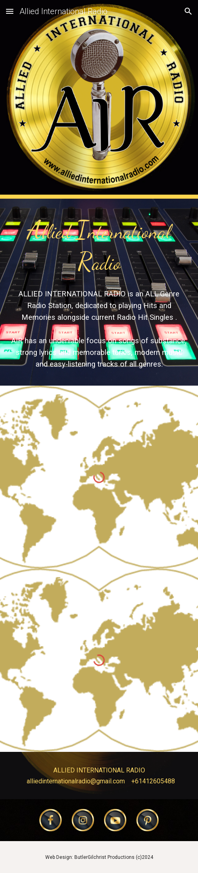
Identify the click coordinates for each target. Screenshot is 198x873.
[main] (99, 245)
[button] (9, 11)
